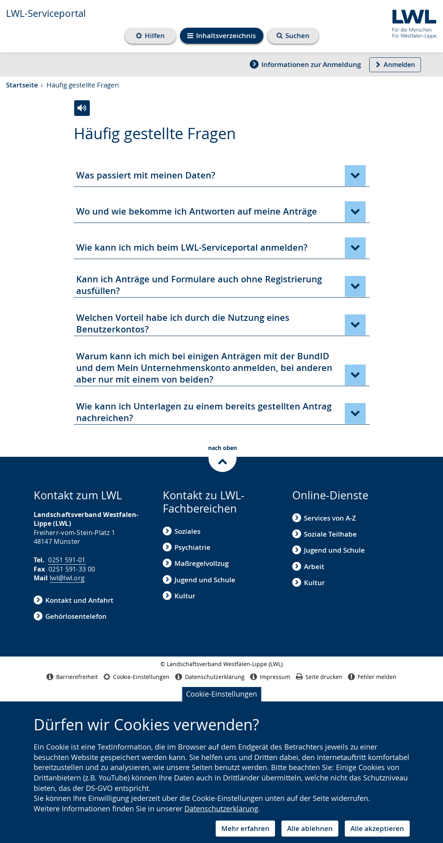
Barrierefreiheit (72, 677)
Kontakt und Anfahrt (73, 600)
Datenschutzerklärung (221, 808)
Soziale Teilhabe (324, 534)
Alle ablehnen (310, 828)
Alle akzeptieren (377, 828)
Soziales (181, 531)
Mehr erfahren (245, 828)
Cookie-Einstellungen (221, 694)
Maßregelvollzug (196, 563)
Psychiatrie (186, 547)
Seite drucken (319, 677)
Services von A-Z (324, 518)
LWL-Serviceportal (46, 13)
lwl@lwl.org (67, 577)
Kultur (179, 595)
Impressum (270, 677)
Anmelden (395, 64)
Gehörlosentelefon (70, 616)
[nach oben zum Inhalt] (221, 457)
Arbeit (308, 566)
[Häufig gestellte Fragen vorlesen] (82, 108)
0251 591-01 (66, 560)
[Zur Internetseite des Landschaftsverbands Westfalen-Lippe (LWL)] (411, 22)
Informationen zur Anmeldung (305, 64)
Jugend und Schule (199, 579)
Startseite (22, 84)
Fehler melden (372, 677)
